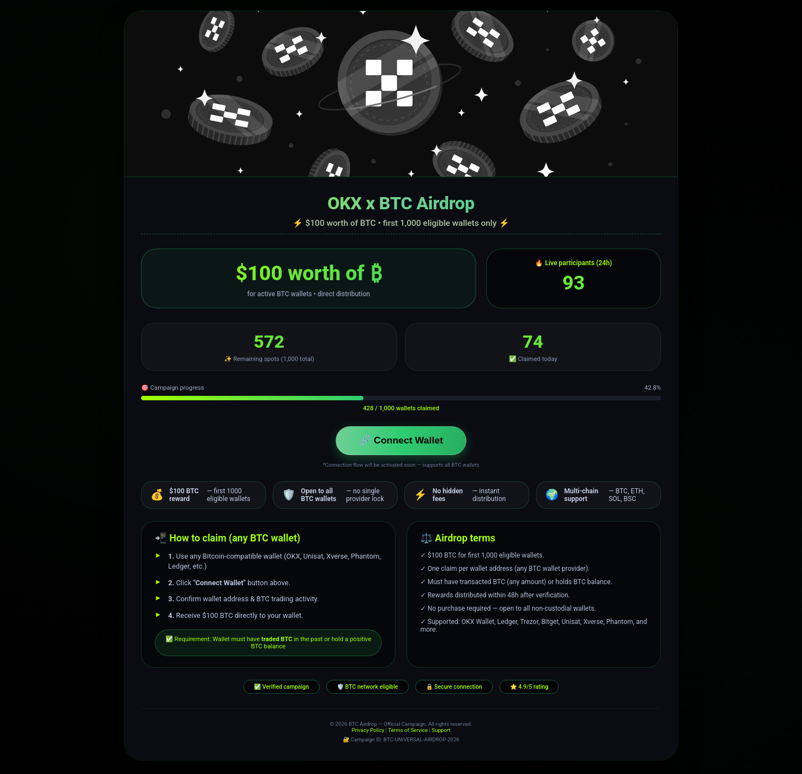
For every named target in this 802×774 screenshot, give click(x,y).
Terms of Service (408, 733)
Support (440, 733)
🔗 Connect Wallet (401, 441)
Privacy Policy (368, 733)
